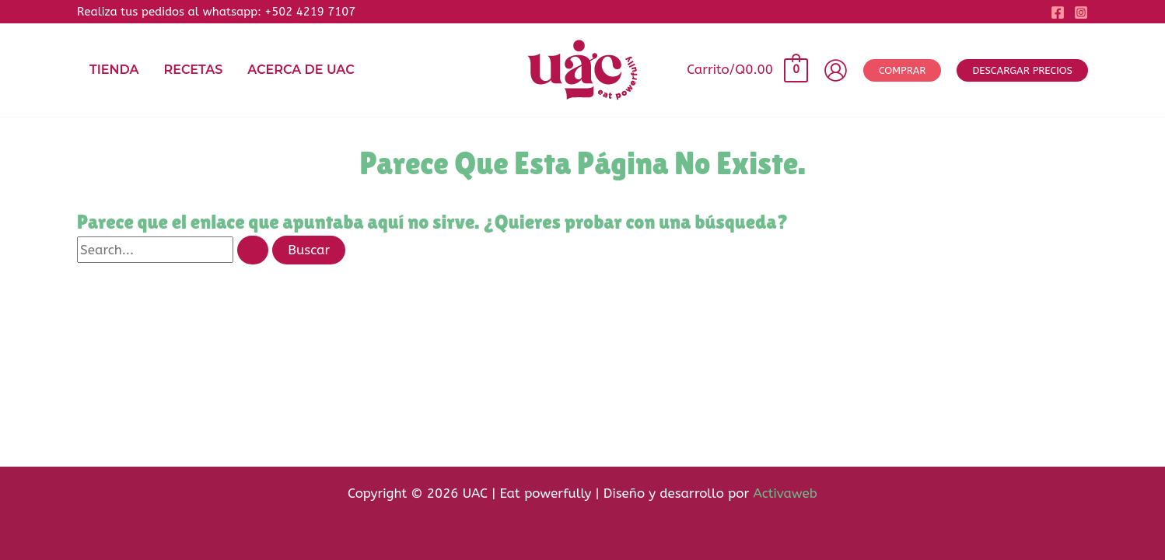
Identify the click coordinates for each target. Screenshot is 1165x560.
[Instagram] (1081, 12)
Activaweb (785, 493)
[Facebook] (1058, 12)
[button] (902, 70)
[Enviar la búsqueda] (252, 250)
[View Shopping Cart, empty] (746, 70)
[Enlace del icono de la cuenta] (836, 70)
